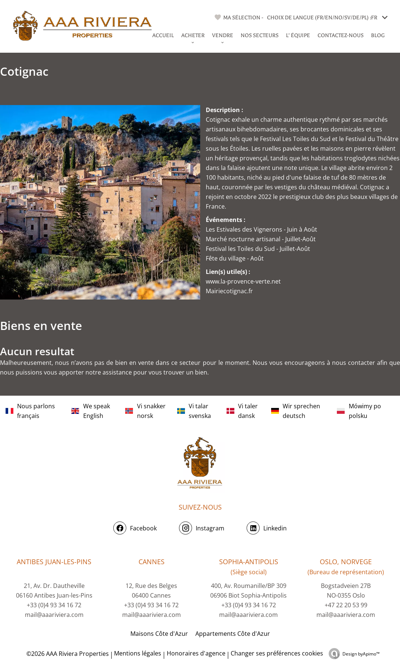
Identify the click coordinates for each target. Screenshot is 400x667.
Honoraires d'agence (196, 653)
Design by (361, 654)
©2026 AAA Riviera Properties (67, 654)
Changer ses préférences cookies (277, 653)
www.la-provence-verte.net (243, 281)
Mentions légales (137, 653)
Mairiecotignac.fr (229, 291)
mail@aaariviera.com (54, 615)
